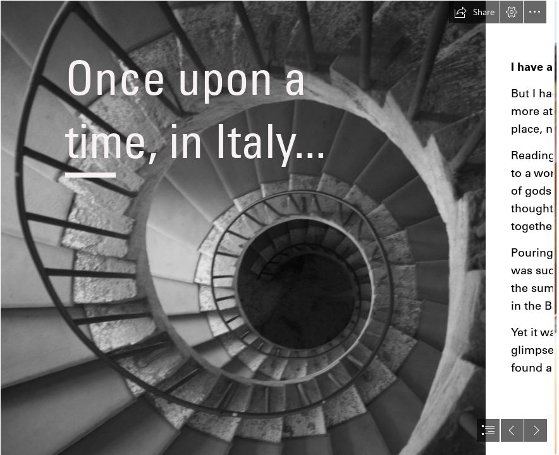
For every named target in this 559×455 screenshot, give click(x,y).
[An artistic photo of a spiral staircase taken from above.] (243, 227)
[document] (279, 227)
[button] (474, 12)
